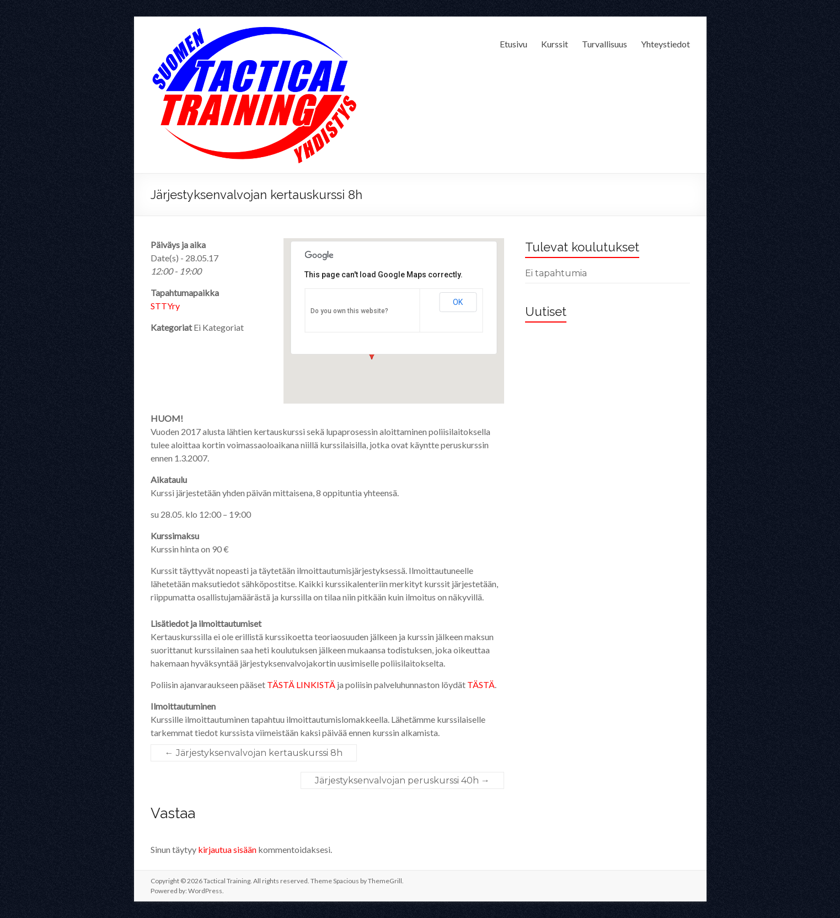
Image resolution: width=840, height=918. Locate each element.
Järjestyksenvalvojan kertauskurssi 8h (254, 753)
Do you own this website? (349, 311)
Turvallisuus (604, 44)
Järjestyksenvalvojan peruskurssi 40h (402, 780)
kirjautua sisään (227, 849)
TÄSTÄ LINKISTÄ (301, 684)
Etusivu (513, 44)
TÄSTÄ (481, 684)
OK (458, 302)
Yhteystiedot (665, 44)
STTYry (165, 305)
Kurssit (554, 44)
